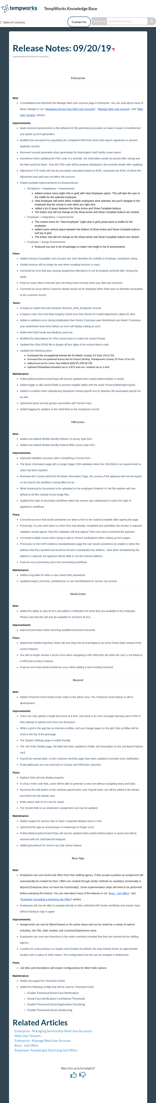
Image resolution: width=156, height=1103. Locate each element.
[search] (127, 21)
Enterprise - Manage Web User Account (43, 1041)
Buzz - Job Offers (27, 1045)
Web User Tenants (28, 1036)
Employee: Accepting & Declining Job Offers (46, 1050)
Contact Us (79, 22)
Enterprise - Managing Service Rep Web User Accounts (53, 1031)
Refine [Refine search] (99, 21)
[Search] (151, 21)
